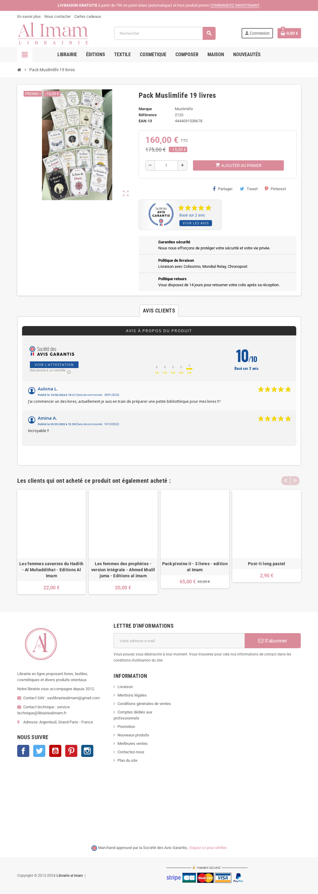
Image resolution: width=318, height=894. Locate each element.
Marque (145, 109)
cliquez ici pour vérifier (207, 847)
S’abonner (272, 641)
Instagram (87, 751)
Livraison (125, 686)
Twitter (39, 751)
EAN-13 (145, 121)
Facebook (23, 751)
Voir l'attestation (54, 364)
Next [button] (295, 479)
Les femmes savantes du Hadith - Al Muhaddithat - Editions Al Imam (51, 569)
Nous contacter (57, 16)
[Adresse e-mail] (179, 640)
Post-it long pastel (266, 563)
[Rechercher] (164, 33)
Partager (223, 188)
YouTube (55, 751)
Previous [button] (285, 479)
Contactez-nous (130, 752)
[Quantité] (166, 165)
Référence (148, 115)
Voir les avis (196, 223)
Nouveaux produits (133, 735)
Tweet (249, 188)
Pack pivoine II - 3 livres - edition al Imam (195, 566)
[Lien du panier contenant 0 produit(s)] (289, 33)
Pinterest (275, 188)
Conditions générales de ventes (144, 703)
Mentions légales (132, 695)
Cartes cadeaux (87, 16)
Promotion (126, 726)
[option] (52, 542)
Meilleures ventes (132, 743)
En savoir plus (29, 16)
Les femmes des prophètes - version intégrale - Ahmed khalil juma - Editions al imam (123, 569)
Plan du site (127, 760)
